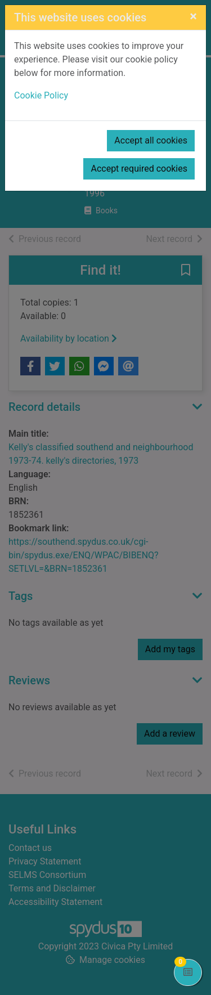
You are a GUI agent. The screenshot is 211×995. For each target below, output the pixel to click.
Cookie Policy (41, 95)
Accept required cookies (139, 168)
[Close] (193, 16)
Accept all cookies (150, 140)
